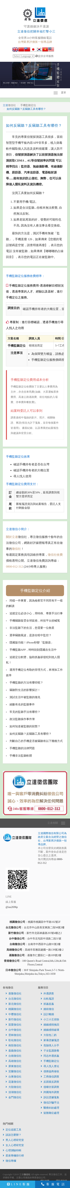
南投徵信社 (13, 1045)
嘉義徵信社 (13, 1050)
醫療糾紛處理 (50, 1107)
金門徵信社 (13, 1097)
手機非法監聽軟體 (21, 755)
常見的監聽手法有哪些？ (25, 711)
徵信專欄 (9, 1160)
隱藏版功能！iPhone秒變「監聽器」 (32, 642)
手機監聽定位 (50, 1061)
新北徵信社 (13, 1004)
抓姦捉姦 (47, 1004)
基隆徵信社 (13, 993)
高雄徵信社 (13, 1061)
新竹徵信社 (13, 1019)
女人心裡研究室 (13, 1145)
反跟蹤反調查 (50, 1081)
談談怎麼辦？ (12, 1134)
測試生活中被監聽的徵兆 (25, 697)
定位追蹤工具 (12, 1129)
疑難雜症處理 (50, 1113)
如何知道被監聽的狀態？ (25, 726)
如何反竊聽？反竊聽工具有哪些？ (31, 733)
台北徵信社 (13, 998)
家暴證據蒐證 (50, 1040)
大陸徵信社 (13, 1087)
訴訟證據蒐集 (50, 1097)
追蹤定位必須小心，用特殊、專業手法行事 (36, 613)
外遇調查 (47, 993)
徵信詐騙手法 (50, 1102)
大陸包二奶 (49, 1035)
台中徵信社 (13, 1029)
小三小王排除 (50, 1019)
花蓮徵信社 (13, 1081)
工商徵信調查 (50, 1076)
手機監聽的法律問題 (22, 748)
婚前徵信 (47, 1009)
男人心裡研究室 (13, 1140)
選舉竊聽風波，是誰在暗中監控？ (31, 635)
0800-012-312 (14, 566)
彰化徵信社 (13, 1040)
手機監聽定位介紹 (35, 591)
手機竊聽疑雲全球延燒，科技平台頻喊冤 (35, 620)
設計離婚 (47, 1014)
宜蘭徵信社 (13, 1071)
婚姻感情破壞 (50, 1029)
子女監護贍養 (50, 1050)
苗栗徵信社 (13, 1024)
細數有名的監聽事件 (22, 704)
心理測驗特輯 (12, 1150)
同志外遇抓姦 (50, 1055)
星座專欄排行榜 (13, 1155)
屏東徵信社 (13, 1066)
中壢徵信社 (13, 1014)
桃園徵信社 (13, 1009)
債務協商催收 (50, 1071)
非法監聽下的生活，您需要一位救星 (32, 627)
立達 (9, 105)
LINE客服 (19, 1184)
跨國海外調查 (50, 1092)
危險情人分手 (50, 1045)
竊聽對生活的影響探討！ (25, 690)
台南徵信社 (13, 1055)
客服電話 (54, 1184)
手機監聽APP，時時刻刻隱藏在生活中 (33, 649)
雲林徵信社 (13, 1035)
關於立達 (12, 536)
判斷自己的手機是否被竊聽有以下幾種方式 (36, 741)
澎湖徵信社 (13, 1092)
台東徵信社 (13, 1076)
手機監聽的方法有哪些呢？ (26, 682)
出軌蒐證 (47, 998)
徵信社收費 (55, 554)
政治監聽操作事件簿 (22, 719)
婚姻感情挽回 (50, 1024)
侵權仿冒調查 (50, 1087)
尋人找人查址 (50, 1066)
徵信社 (16, 548)
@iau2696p (12, 907)
